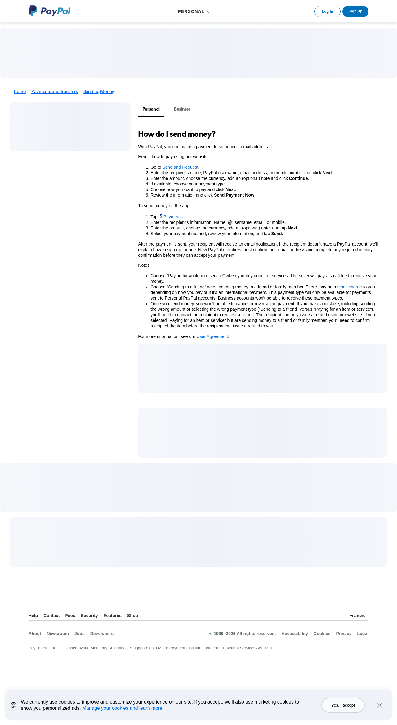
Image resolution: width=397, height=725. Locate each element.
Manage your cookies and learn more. (123, 712)
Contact (51, 615)
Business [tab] (182, 109)
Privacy (344, 633)
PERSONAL (191, 11)
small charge (349, 286)
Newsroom (58, 633)
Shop (132, 615)
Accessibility (295, 633)
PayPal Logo (50, 10)
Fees (70, 615)
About (35, 633)
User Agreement (212, 336)
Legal (362, 633)
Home (20, 91)
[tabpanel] (259, 234)
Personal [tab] (151, 109)
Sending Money (98, 91)
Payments (173, 216)
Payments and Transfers (54, 91)
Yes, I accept (343, 709)
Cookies (322, 633)
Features (113, 615)
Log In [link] (327, 11)
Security (89, 615)
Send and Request (180, 167)
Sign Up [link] (355, 11)
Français (357, 615)
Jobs (79, 633)
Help (33, 615)
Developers (102, 633)
